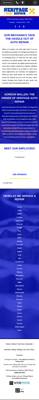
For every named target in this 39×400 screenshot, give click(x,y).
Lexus (19, 265)
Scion (19, 310)
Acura (19, 207)
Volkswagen (19, 327)
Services (21, 344)
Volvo (19, 330)
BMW (19, 214)
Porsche (19, 299)
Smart (19, 313)
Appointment (7, 2)
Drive (9, 376)
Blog (14, 349)
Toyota (19, 323)
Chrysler (19, 224)
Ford (19, 234)
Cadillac (19, 217)
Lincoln (19, 269)
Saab (19, 303)
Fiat (19, 231)
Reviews (7, 349)
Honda (19, 241)
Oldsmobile (19, 292)
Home (8, 344)
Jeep (19, 255)
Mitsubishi (19, 286)
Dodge (19, 227)
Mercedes (19, 275)
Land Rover (19, 262)
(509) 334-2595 (19, 373)
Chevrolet (19, 221)
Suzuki (19, 320)
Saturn (19, 306)
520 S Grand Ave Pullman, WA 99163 (19, 19)
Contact (19, 355)
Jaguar (19, 251)
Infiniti (19, 248)
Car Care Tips (28, 349)
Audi (19, 210)
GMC (20, 238)
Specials (29, 344)
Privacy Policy (27, 376)
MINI (19, 282)
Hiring (19, 349)
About (14, 344)
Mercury (19, 279)
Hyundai (19, 245)
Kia (19, 258)
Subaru (19, 316)
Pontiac (19, 296)
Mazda (19, 272)
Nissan (19, 289)
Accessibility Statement (19, 378)
